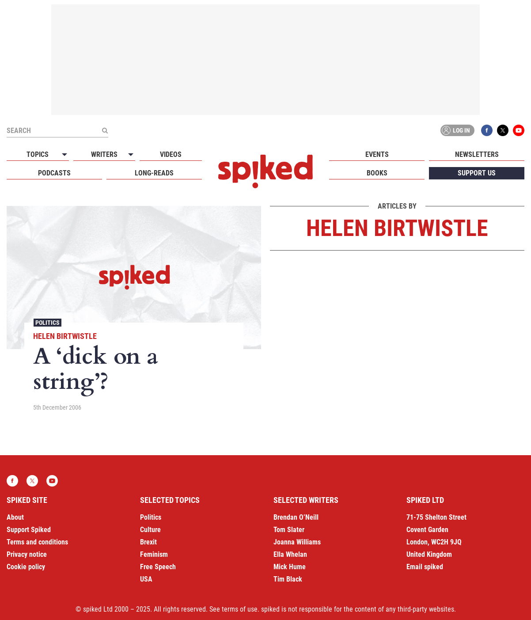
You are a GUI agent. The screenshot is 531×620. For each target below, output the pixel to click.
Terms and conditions (37, 542)
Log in (456, 130)
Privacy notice (27, 554)
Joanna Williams (297, 542)
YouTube (518, 130)
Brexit (148, 542)
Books (377, 173)
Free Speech (158, 567)
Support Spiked (29, 529)
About (15, 517)
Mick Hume (289, 567)
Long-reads (154, 173)
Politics (47, 322)
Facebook (487, 130)
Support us (477, 173)
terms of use (240, 609)
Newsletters (477, 154)
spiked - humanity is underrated (265, 171)
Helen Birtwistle (65, 336)
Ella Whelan (290, 554)
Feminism (154, 554)
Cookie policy (26, 567)
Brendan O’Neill (296, 517)
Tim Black (287, 579)
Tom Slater (288, 529)
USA (146, 579)
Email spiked (424, 567)
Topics (38, 154)
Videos (171, 154)
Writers (104, 154)
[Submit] (104, 130)
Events (377, 154)
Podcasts (54, 173)
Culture (150, 529)
